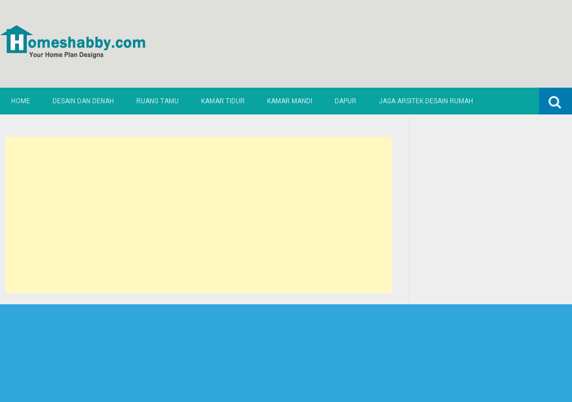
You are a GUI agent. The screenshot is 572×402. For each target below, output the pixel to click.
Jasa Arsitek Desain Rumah (426, 101)
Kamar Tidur (223, 101)
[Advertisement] (198, 215)
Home (20, 101)
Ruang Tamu (157, 101)
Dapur (345, 101)
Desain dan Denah (83, 101)
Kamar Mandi (289, 101)
